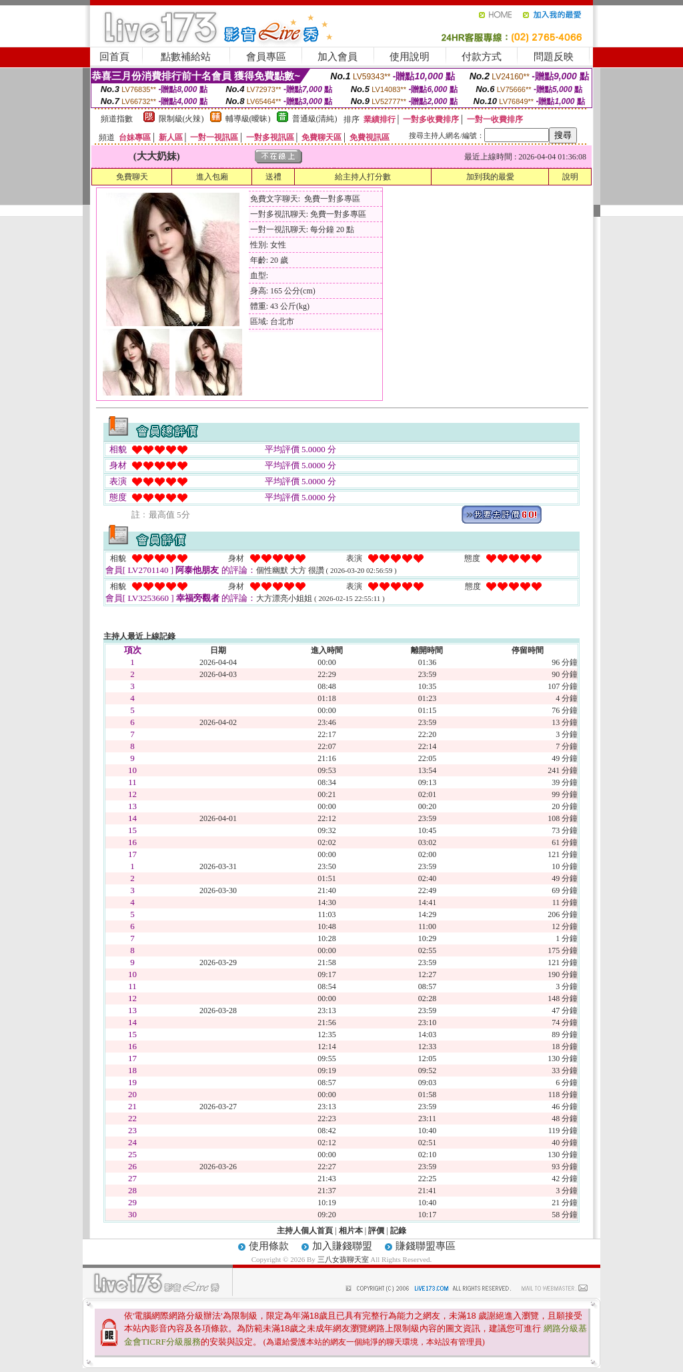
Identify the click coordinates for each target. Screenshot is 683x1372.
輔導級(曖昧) (248, 118)
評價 (376, 1230)
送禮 (273, 176)
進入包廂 (212, 176)
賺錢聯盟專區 (426, 1246)
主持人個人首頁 (305, 1230)
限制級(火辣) (181, 118)
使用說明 (410, 56)
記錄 (398, 1230)
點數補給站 (186, 56)
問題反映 (554, 56)
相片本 (351, 1230)
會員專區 (266, 56)
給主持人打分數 (363, 176)
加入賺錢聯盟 (342, 1246)
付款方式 (482, 56)
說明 (570, 176)
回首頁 (114, 56)
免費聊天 (132, 176)
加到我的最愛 (490, 176)
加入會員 (337, 56)
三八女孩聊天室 (343, 1259)
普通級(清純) (314, 118)
